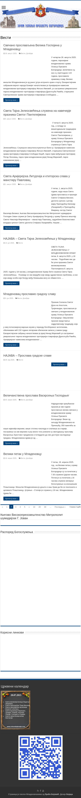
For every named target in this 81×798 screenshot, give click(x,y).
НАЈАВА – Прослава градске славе (27, 355)
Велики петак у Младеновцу (22, 454)
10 (34, 507)
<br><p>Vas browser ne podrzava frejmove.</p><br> (15, 710)
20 (40, 507)
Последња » (60, 507)
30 (45, 507)
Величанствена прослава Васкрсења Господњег (36, 395)
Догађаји (29, 53)
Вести (23, 53)
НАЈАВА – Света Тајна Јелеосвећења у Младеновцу (39, 238)
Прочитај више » (11, 100)
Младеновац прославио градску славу (29, 294)
